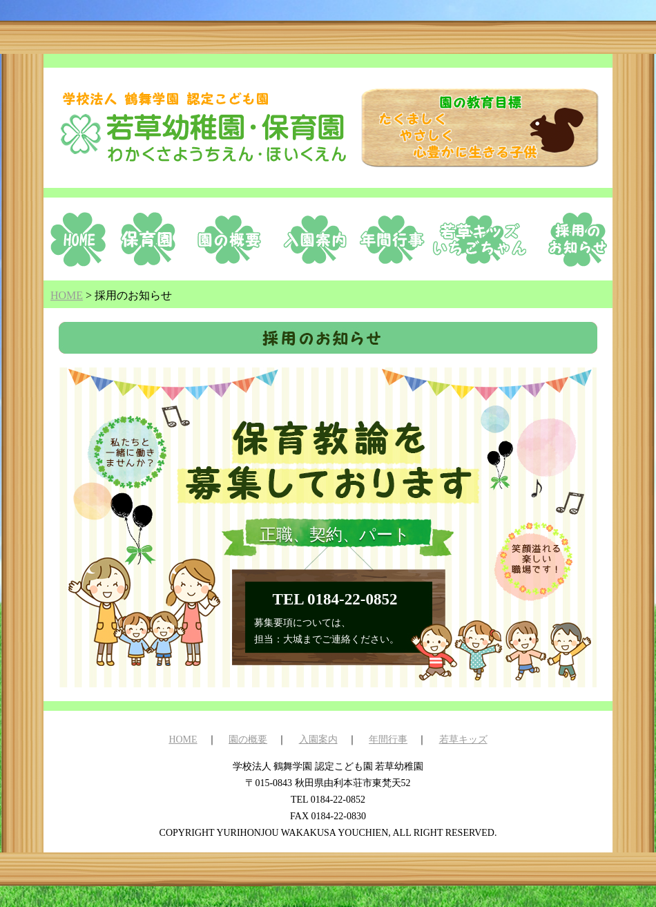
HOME (182, 739)
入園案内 (318, 739)
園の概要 (248, 739)
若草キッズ (463, 739)
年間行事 (388, 739)
